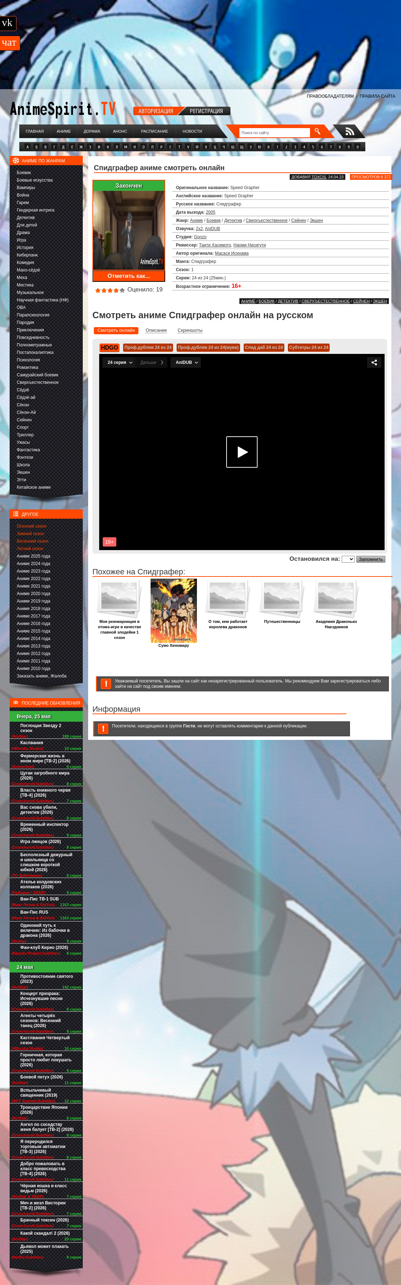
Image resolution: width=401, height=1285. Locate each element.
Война (23, 195)
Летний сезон (30, 548)
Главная (35, 131)
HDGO (109, 348)
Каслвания (31, 742)
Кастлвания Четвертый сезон (45, 1040)
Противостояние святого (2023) (46, 979)
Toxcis (318, 177)
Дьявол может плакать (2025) (44, 1249)
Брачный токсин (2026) (44, 1220)
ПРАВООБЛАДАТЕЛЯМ (330, 96)
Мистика (25, 285)
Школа (23, 464)
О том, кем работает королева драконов (228, 622)
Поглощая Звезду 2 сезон (40, 728)
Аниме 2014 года (33, 638)
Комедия (25, 262)
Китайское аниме (34, 487)
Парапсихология (33, 315)
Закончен (129, 186)
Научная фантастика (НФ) (42, 300)
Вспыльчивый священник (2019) (38, 1093)
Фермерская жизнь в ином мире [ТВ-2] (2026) (45, 758)
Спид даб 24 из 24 (264, 347)
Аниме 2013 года (33, 646)
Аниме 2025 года (33, 556)
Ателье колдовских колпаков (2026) (40, 884)
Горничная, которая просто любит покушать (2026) (46, 1059)
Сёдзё (23, 389)
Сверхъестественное (38, 382)
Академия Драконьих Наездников (336, 622)
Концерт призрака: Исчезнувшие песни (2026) (41, 998)
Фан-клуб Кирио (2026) (44, 947)
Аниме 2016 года (33, 623)
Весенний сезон (32, 541)
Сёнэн (23, 404)
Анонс (120, 131)
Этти (21, 479)
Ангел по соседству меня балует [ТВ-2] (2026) (47, 1127)
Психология (28, 359)
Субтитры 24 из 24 (309, 347)
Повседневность (33, 337)
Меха (22, 277)
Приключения (30, 329)
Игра (21, 240)
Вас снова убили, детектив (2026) (38, 810)
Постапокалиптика (35, 352)
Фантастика (28, 449)
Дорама (91, 131)
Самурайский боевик (37, 374)
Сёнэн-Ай (26, 412)
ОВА (21, 307)
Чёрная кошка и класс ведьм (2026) (43, 1188)
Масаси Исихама (232, 253)
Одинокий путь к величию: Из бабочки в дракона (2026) (45, 930)
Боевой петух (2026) (41, 1077)
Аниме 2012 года (33, 653)
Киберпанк (27, 255)
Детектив (26, 217)
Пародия (25, 322)
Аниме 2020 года (33, 593)
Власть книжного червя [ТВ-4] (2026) (45, 793)
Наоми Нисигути (249, 245)
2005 (210, 212)
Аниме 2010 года (33, 668)
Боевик (24, 172)
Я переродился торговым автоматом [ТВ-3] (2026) (42, 1146)
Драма (23, 232)
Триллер (25, 434)
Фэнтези (25, 457)
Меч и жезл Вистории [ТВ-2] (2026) (43, 1205)
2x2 (199, 228)
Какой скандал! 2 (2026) (45, 1233)
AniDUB (212, 228)
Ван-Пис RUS (34, 912)
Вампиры (26, 187)
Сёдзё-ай (26, 397)
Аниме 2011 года (33, 661)
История (25, 247)
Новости (192, 131)
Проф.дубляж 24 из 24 (148, 347)
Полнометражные (34, 344)
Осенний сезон (31, 526)
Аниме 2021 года (33, 586)
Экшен (23, 472)
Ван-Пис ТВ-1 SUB (39, 899)
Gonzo (200, 236)
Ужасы (23, 442)
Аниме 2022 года (33, 578)
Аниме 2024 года (33, 563)
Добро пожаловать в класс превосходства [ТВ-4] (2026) (43, 1168)
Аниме (64, 131)
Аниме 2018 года (33, 608)
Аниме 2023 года (33, 571)
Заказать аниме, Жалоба (42, 676)
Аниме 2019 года (33, 601)
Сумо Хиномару (174, 643)
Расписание (154, 131)
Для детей (27, 225)
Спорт (23, 427)
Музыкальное (30, 292)
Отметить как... (129, 276)
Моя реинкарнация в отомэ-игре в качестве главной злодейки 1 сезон (119, 627)
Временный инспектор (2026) (44, 827)
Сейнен (24, 419)
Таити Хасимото (215, 245)
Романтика (27, 367)
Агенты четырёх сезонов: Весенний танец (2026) (40, 1020)
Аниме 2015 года (33, 631)
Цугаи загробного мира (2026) (45, 776)
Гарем (23, 202)
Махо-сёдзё (28, 270)
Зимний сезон (30, 533)
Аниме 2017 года (33, 616)
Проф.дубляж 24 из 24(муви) (208, 347)
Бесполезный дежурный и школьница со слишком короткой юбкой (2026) (46, 862)
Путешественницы (282, 619)
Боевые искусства (35, 180)
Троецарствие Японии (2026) (43, 1110)
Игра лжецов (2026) (40, 841)
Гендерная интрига (35, 210)
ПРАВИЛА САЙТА (377, 96)
